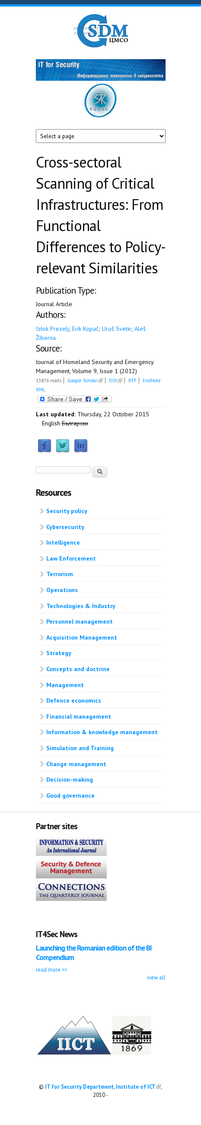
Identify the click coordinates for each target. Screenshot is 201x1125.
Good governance (70, 795)
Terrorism (59, 574)
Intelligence (63, 542)
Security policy (66, 511)
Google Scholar (85, 380)
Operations (62, 590)
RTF (132, 380)
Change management (76, 764)
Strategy (58, 653)
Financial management (78, 716)
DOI (115, 380)
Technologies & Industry (80, 606)
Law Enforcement (71, 558)
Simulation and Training (80, 748)
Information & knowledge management (102, 732)
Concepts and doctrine (78, 669)
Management (65, 685)
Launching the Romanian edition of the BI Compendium (94, 952)
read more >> (51, 969)
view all (156, 977)
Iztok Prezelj (52, 329)
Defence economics (73, 700)
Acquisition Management (81, 637)
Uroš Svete (116, 329)
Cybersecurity (65, 527)
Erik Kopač (85, 329)
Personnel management (79, 621)
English (51, 423)
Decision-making (69, 779)
